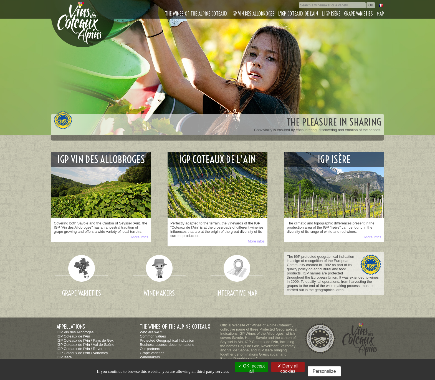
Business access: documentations (167, 344)
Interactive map (236, 293)
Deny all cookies (287, 368)
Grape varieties (358, 14)
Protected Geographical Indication (167, 340)
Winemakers (159, 293)
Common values (153, 336)
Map (380, 14)
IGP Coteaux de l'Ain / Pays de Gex (85, 340)
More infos (139, 237)
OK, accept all (251, 368)
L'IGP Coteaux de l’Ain (298, 14)
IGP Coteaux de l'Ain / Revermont (83, 349)
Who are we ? (151, 332)
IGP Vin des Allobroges (253, 14)
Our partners (150, 349)
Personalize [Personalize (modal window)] (324, 371)
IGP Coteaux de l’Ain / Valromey (82, 353)
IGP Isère (64, 357)
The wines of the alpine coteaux (196, 14)
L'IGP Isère (331, 14)
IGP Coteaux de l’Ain (73, 336)
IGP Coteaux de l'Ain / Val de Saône (85, 344)
